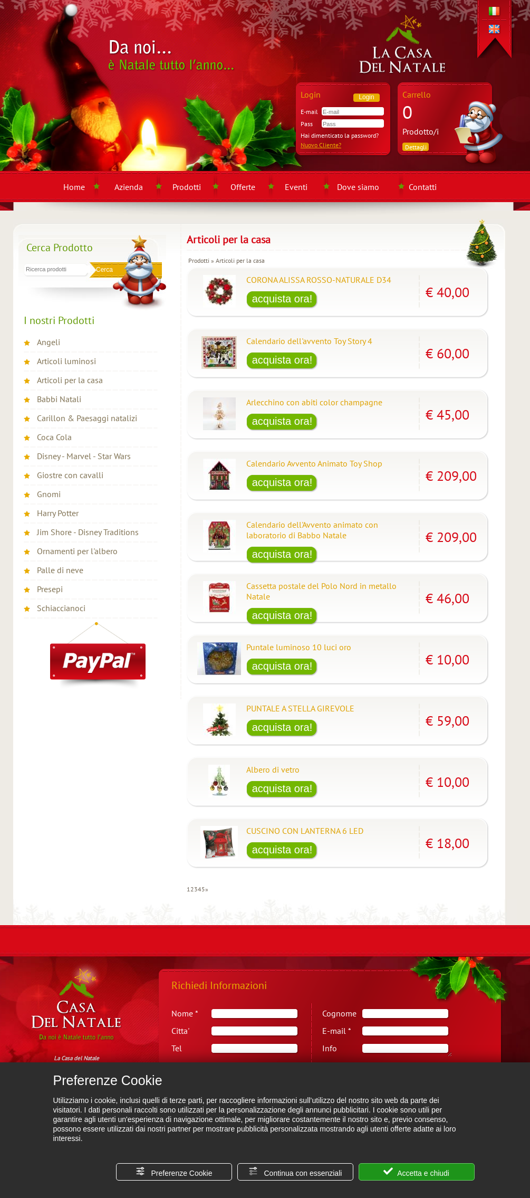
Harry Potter (58, 513)
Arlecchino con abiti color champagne (314, 402)
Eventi (296, 187)
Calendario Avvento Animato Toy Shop (314, 463)
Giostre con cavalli (70, 475)
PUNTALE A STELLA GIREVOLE (300, 708)
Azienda (128, 187)
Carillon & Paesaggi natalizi (87, 418)
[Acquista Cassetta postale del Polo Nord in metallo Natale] (282, 616)
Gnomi (49, 494)
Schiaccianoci (61, 608)
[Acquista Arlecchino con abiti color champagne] (282, 422)
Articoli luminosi (66, 361)
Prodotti (186, 187)
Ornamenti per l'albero (77, 551)
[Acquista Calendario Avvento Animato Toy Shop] (282, 483)
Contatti (423, 187)
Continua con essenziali (295, 1171)
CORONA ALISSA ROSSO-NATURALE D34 (318, 279)
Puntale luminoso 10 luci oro (298, 647)
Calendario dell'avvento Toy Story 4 (309, 341)
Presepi (50, 589)
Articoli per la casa (70, 380)
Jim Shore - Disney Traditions (88, 532)
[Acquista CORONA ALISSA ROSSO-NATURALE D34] (282, 300)
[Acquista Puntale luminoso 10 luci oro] (282, 667)
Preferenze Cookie (174, 1171)
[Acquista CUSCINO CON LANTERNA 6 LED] (282, 851)
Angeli (48, 342)
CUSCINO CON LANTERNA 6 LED (304, 830)
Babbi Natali (59, 399)
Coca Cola (54, 437)
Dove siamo (358, 187)
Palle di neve (60, 570)
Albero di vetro (273, 769)
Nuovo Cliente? (321, 145)
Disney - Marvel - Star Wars (84, 456)
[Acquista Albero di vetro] (282, 789)
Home (74, 187)
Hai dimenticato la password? (340, 135)
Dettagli (416, 147)
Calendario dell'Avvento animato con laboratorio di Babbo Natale (312, 529)
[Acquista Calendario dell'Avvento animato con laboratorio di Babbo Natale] (282, 555)
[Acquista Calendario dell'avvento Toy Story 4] (282, 361)
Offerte (242, 187)
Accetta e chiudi (416, 1171)
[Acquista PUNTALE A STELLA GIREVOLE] (282, 728)
